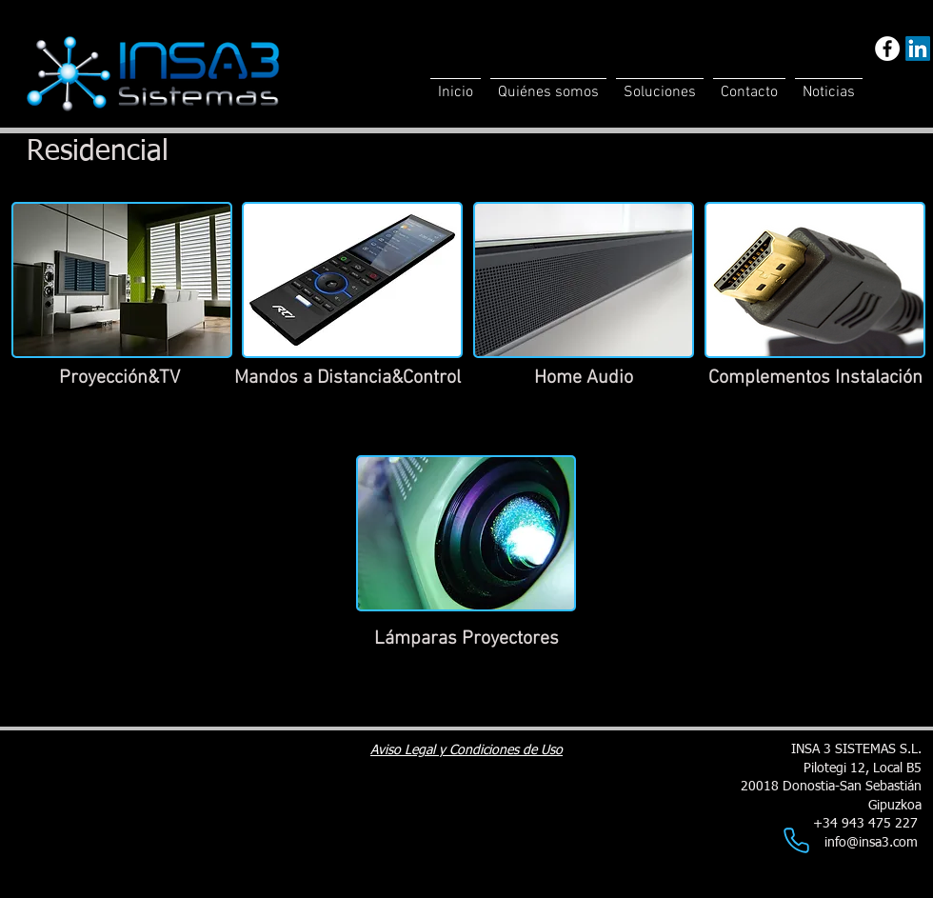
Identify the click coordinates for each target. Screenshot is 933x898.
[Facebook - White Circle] (887, 48)
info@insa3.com (871, 842)
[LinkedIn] (917, 48)
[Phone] (796, 840)
